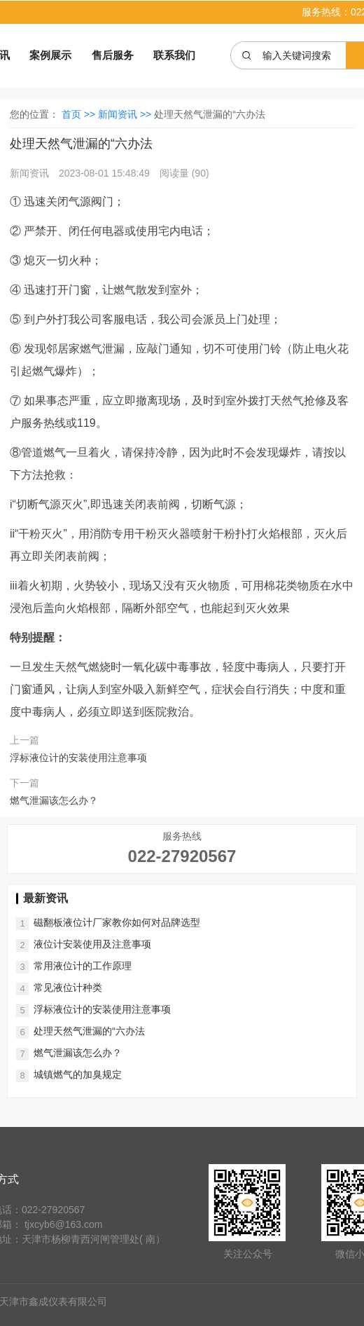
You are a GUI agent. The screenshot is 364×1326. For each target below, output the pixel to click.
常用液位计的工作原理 (83, 965)
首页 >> (80, 114)
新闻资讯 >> (126, 114)
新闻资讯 (31, 173)
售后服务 (113, 55)
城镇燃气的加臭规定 (78, 1074)
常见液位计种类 (68, 987)
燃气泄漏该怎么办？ (54, 800)
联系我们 (174, 55)
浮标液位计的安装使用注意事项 (78, 757)
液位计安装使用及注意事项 (92, 944)
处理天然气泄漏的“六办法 (89, 1031)
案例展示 (50, 55)
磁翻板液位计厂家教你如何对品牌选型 (117, 922)
